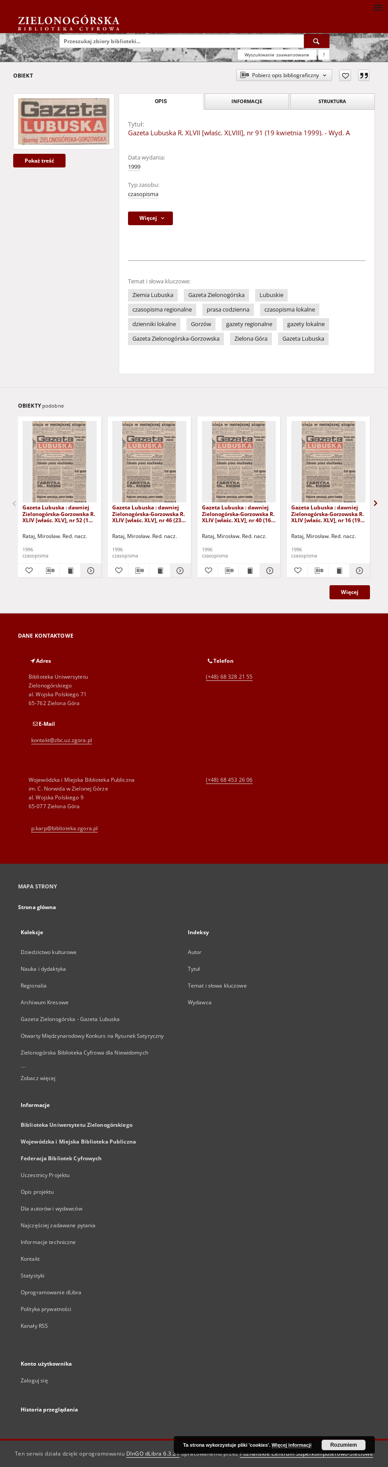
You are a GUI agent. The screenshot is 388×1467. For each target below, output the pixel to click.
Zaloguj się (34, 1380)
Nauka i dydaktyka (43, 969)
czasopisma (143, 194)
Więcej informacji (291, 1445)
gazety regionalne (249, 324)
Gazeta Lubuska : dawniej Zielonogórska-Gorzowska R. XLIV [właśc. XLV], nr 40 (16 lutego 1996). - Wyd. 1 (238, 514)
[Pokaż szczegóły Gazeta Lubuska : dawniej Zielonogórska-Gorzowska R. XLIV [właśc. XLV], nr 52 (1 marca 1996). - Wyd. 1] (89, 570)
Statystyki (32, 1275)
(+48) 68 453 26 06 (229, 780)
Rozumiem (343, 1445)
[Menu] (378, 7)
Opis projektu (37, 1192)
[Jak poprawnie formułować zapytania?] (323, 54)
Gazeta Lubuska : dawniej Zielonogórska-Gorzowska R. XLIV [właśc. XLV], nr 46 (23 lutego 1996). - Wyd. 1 (148, 514)
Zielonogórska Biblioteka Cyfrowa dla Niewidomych (84, 1052)
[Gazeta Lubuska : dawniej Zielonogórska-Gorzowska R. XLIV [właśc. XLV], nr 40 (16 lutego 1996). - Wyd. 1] (239, 462)
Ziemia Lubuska (152, 295)
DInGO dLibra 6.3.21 (153, 1453)
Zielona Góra (250, 338)
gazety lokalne (306, 324)
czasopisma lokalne (289, 309)
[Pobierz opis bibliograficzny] (49, 570)
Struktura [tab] (332, 101)
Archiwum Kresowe (45, 1002)
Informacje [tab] (246, 101)
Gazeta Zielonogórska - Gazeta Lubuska (70, 1019)
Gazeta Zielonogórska (216, 295)
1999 (134, 167)
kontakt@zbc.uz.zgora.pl (61, 740)
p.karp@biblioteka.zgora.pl (64, 828)
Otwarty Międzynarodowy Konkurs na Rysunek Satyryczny (92, 1036)
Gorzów (201, 324)
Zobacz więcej (38, 1078)
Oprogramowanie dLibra (51, 1292)
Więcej (350, 592)
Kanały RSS (34, 1326)
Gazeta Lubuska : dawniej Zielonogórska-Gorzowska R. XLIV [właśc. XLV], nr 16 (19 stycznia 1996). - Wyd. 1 (327, 514)
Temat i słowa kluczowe (217, 985)
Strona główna (37, 907)
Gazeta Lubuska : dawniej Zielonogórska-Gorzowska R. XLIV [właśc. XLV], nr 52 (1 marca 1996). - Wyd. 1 (58, 514)
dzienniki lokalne (154, 324)
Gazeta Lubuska (303, 338)
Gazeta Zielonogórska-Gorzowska (176, 338)
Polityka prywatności (46, 1309)
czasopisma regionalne (162, 309)
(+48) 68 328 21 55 (229, 676)
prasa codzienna (228, 309)
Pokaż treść (39, 160)
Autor (195, 952)
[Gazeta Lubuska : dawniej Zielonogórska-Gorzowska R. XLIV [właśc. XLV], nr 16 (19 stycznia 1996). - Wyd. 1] (328, 462)
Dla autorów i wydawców (51, 1208)
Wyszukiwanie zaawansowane (277, 55)
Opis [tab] (161, 101)
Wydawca (200, 1002)
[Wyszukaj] (316, 41)
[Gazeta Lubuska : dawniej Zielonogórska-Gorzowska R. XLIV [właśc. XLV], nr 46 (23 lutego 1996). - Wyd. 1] (149, 462)
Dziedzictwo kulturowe (49, 952)
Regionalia (34, 985)
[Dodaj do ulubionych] (345, 75)
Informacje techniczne (48, 1242)
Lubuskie (271, 295)
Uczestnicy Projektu (45, 1175)
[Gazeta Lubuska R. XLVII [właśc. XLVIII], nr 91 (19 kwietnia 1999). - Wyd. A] (64, 121)
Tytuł (194, 969)
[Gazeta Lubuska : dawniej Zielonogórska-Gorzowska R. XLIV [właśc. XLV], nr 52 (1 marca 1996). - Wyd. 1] (59, 462)
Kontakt (30, 1259)
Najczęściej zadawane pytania (58, 1225)
